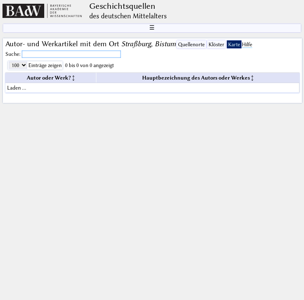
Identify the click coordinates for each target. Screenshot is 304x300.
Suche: (13, 54)
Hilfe (247, 44)
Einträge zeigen (44, 65)
